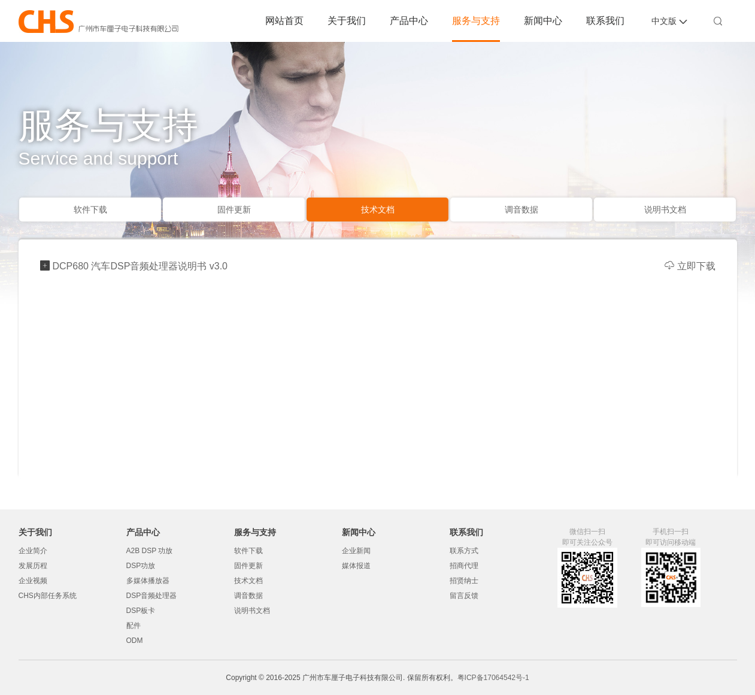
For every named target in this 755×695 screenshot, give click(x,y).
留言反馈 (464, 595)
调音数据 (521, 209)
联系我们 (605, 21)
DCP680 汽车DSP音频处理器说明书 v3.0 (140, 266)
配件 (133, 625)
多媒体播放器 (147, 580)
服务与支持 (476, 21)
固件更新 (234, 209)
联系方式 (464, 551)
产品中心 (409, 21)
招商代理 (464, 566)
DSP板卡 (141, 610)
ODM (134, 640)
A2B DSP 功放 (149, 551)
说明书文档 (665, 209)
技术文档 (378, 209)
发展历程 (33, 566)
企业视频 (33, 580)
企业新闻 (356, 551)
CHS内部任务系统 (48, 595)
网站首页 (284, 21)
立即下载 (690, 266)
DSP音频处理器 (151, 595)
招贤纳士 (464, 580)
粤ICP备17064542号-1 (493, 677)
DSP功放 (141, 566)
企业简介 (33, 551)
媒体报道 (356, 566)
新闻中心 (543, 21)
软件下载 (90, 209)
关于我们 (347, 21)
